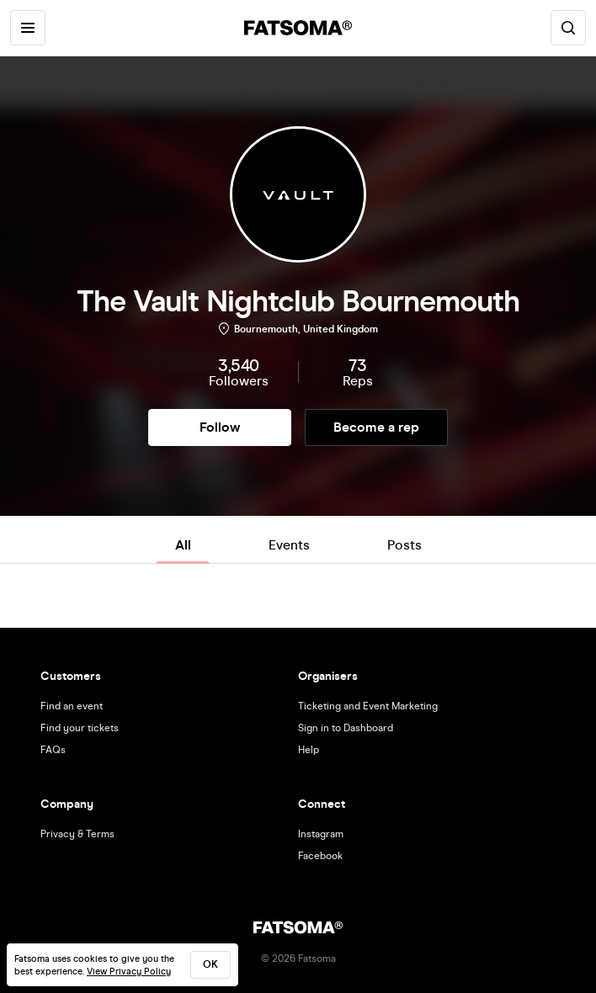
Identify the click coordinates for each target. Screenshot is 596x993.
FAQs (53, 750)
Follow (220, 427)
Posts (404, 545)
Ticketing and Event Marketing (368, 706)
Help (308, 750)
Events (289, 545)
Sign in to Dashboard (345, 728)
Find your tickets (79, 728)
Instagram (320, 834)
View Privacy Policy (129, 971)
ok (210, 964)
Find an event (71, 706)
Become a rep (376, 427)
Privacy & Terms (77, 834)
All (183, 545)
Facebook (320, 856)
